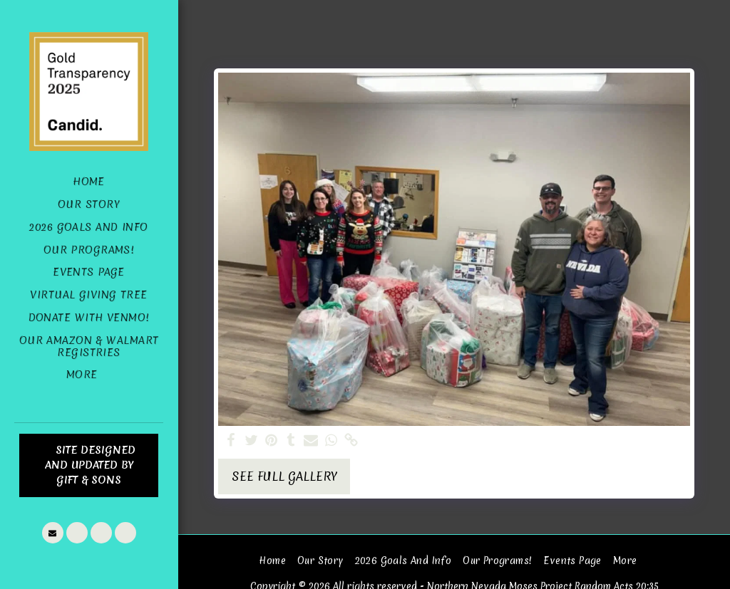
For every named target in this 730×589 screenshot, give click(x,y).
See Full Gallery (284, 476)
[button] (52, 532)
